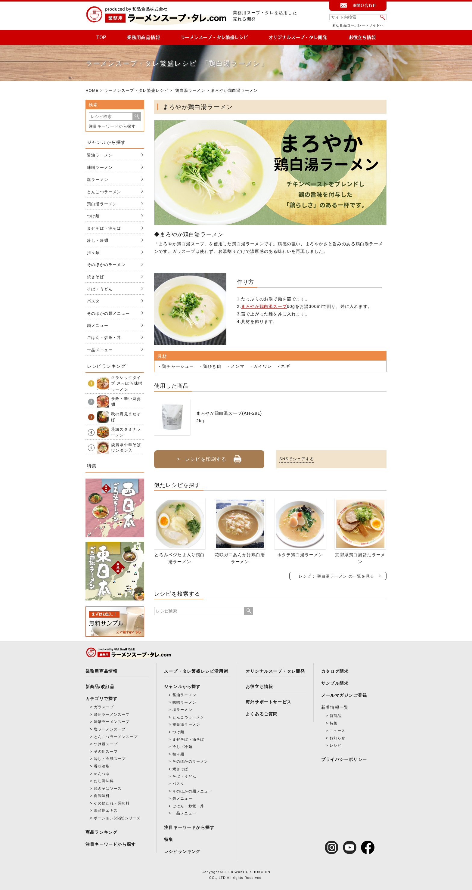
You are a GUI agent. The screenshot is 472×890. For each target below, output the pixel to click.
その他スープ (106, 751)
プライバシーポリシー (344, 759)
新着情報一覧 (335, 707)
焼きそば (95, 276)
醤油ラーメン (100, 155)
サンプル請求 (335, 683)
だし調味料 (104, 781)
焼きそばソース (108, 788)
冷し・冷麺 (97, 240)
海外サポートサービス (268, 701)
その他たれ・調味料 (112, 803)
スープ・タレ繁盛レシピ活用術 (196, 671)
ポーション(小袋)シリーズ (117, 818)
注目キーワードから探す (112, 126)
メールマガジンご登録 (344, 695)
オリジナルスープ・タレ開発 (275, 671)
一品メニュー (100, 350)
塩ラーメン (97, 179)
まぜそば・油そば (104, 228)
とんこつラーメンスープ (116, 737)
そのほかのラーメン (106, 264)
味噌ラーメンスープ (112, 722)
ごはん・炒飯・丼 (104, 337)
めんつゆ (102, 774)
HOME (92, 90)
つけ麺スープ (106, 744)
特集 (168, 839)
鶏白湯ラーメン (190, 90)
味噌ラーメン (100, 167)
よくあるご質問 (262, 714)
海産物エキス (106, 810)
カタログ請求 (335, 671)
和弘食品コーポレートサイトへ (358, 25)
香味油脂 (102, 766)
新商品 (336, 716)
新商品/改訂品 (99, 686)
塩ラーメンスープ (110, 729)
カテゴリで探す (101, 698)
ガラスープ (104, 707)
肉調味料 (102, 796)
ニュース (338, 731)
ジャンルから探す (182, 686)
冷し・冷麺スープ (110, 759)
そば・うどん (100, 289)
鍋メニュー (97, 325)
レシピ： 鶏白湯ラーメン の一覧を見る (336, 576)
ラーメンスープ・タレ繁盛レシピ (136, 90)
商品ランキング (101, 832)
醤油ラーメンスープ (112, 714)
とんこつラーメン (104, 192)
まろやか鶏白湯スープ (264, 306)
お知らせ (338, 738)
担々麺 (93, 252)
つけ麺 (93, 216)
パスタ (93, 301)
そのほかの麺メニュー (108, 313)
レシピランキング (182, 851)
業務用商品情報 (101, 671)
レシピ (336, 745)
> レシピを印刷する (209, 457)
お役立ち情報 (259, 686)
